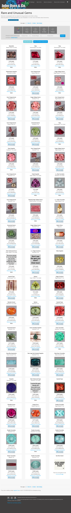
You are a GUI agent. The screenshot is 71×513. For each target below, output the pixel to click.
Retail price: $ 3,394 (59, 219)
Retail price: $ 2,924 (59, 245)
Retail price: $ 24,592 (59, 373)
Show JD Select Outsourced (40, 41)
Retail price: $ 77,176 (11, 245)
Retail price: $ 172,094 (59, 450)
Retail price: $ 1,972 (59, 91)
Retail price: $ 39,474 (11, 296)
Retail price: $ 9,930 (11, 322)
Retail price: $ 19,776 (59, 270)
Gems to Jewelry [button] (48, 2)
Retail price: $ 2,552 (11, 66)
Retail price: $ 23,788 (11, 219)
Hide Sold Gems (28, 41)
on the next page (59, 474)
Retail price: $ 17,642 (59, 347)
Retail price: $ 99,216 (11, 347)
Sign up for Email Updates (13, 20)
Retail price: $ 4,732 (35, 168)
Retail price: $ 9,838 (35, 296)
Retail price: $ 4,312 (59, 117)
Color (18, 31)
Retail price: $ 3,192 (59, 194)
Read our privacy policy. (14, 503)
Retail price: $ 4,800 (35, 142)
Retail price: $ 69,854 (35, 347)
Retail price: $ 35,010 (11, 398)
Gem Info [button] (39, 2)
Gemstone (35, 31)
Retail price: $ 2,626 (35, 117)
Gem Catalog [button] (31, 2)
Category (53, 31)
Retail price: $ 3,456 (11, 91)
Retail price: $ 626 (35, 194)
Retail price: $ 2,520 (35, 398)
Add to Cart (35, 93)
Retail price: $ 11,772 (60, 296)
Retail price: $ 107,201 (35, 450)
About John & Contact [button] (59, 2)
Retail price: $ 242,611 (59, 424)
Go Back (34, 23)
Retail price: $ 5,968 (35, 219)
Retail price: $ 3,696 (11, 117)
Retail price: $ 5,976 (59, 142)
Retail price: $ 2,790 (35, 91)
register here (17, 490)
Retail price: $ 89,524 (35, 373)
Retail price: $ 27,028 (11, 475)
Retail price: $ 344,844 (35, 475)
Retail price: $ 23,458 (35, 424)
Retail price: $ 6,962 (35, 322)
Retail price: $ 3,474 (59, 168)
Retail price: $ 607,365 (11, 450)
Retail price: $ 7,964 (11, 194)
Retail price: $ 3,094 (59, 66)
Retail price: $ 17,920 (35, 245)
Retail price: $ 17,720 (11, 373)
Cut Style (44, 31)
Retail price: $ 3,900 (11, 142)
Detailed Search (14, 37)
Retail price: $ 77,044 (59, 322)
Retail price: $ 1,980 (11, 270)
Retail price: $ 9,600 (35, 270)
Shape (26, 31)
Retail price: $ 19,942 (11, 424)
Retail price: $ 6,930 (11, 168)
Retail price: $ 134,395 (59, 398)
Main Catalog (39, 23)
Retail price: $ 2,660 (35, 66)
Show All (29, 23)
